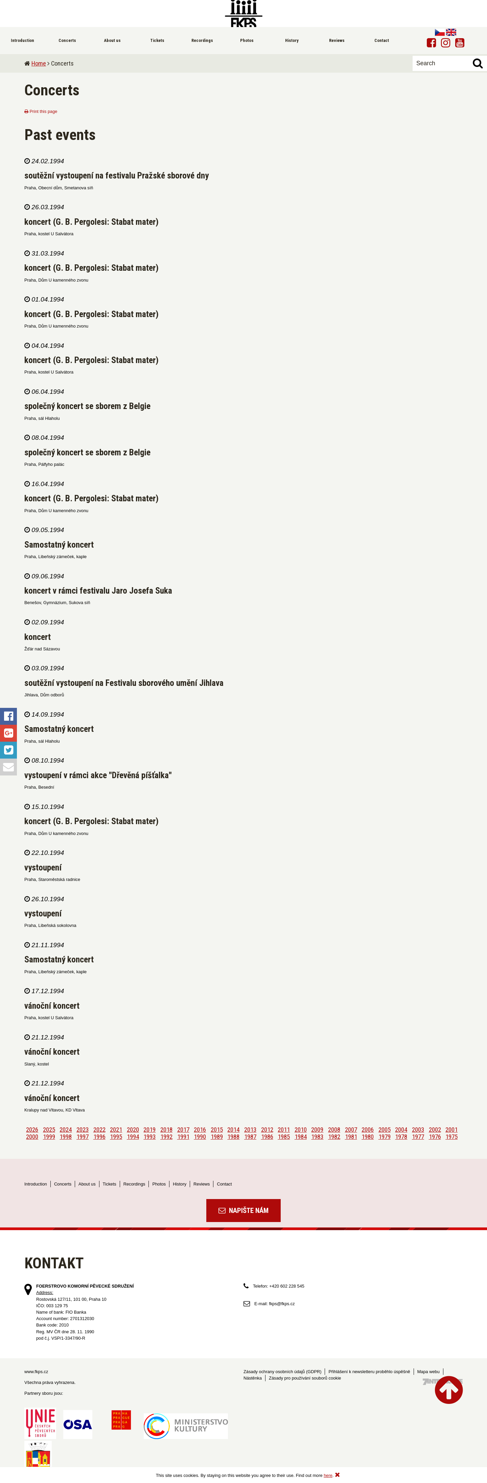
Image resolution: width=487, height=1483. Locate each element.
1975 (451, 1137)
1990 (200, 1137)
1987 (250, 1137)
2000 (32, 1137)
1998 (66, 1137)
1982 (334, 1137)
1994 (133, 1137)
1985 (284, 1137)
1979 (384, 1137)
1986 (267, 1137)
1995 (116, 1137)
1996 (99, 1137)
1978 (401, 1137)
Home (38, 63)
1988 (233, 1137)
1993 (149, 1137)
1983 (317, 1137)
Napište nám (243, 1210)
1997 (82, 1137)
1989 (217, 1137)
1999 (49, 1137)
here (328, 1475)
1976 (435, 1137)
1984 (301, 1137)
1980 (368, 1137)
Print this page (40, 111)
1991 (183, 1137)
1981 (351, 1137)
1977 (418, 1137)
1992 (166, 1137)
